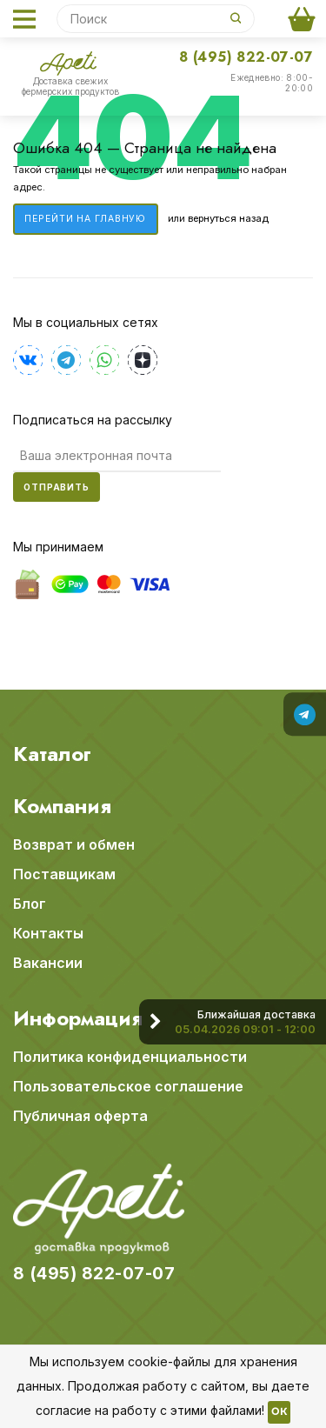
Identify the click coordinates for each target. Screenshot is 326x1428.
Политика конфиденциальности (130, 1056)
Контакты (48, 933)
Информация (78, 1018)
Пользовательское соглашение (128, 1086)
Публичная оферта (80, 1115)
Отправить (56, 487)
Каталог (52, 754)
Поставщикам (64, 874)
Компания (62, 806)
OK (279, 1412)
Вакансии (48, 962)
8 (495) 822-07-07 (246, 57)
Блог (29, 903)
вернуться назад (228, 218)
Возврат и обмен (74, 844)
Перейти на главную (85, 218)
